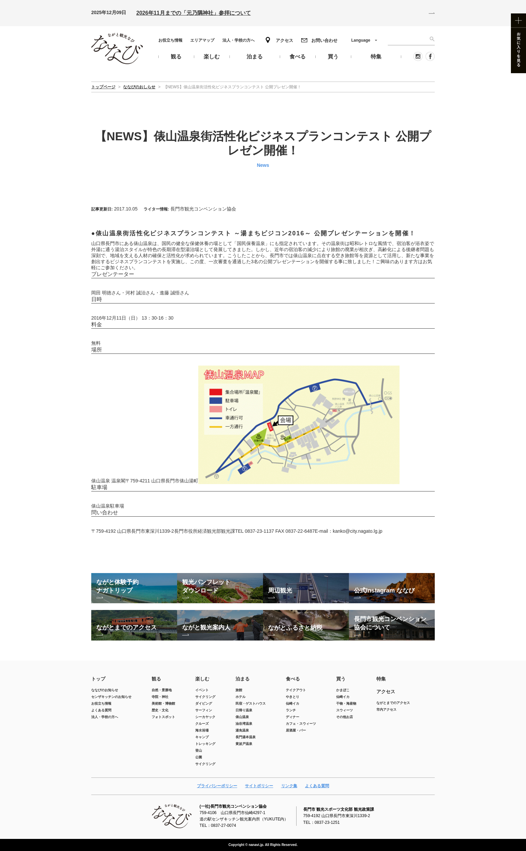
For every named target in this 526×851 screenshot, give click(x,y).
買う (341, 678)
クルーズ (202, 723)
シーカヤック (205, 717)
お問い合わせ (324, 40)
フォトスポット (163, 717)
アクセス (284, 40)
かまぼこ (343, 690)
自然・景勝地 (162, 690)
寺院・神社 (160, 697)
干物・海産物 (346, 703)
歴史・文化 (160, 710)
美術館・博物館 (163, 703)
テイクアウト (296, 690)
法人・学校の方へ (238, 40)
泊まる (242, 678)
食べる (293, 678)
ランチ (291, 710)
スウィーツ (344, 710)
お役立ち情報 (170, 40)
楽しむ (202, 678)
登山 (198, 750)
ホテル (240, 697)
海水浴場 (202, 730)
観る (156, 678)
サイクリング (205, 697)
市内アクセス (386, 709)
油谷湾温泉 (243, 723)
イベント (202, 690)
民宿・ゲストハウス (250, 703)
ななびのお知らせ (104, 690)
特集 (381, 678)
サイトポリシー (259, 786)
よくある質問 (101, 710)
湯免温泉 (242, 730)
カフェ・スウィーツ (301, 723)
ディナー (292, 717)
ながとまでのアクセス (393, 703)
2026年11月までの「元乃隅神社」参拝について (193, 13)
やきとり (292, 697)
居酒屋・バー (296, 730)
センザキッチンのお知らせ (111, 697)
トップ (98, 678)
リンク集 (289, 786)
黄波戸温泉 (243, 744)
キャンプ (202, 737)
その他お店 (344, 717)
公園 (198, 757)
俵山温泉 (242, 717)
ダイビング (203, 703)
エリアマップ (202, 40)
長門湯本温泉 (245, 737)
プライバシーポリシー (217, 786)
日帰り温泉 (243, 710)
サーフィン (203, 710)
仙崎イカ (292, 703)
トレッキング (205, 744)
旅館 (238, 690)
